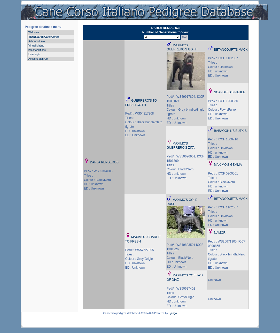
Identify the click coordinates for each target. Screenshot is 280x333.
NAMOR (220, 232)
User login (34, 54)
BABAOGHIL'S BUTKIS (230, 131)
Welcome (33, 32)
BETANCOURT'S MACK (231, 49)
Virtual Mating (36, 45)
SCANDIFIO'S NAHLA (229, 92)
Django (173, 313)
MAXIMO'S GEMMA (228, 164)
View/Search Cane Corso (43, 36)
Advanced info (36, 41)
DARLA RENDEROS (104, 162)
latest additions (37, 50)
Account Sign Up (38, 58)
